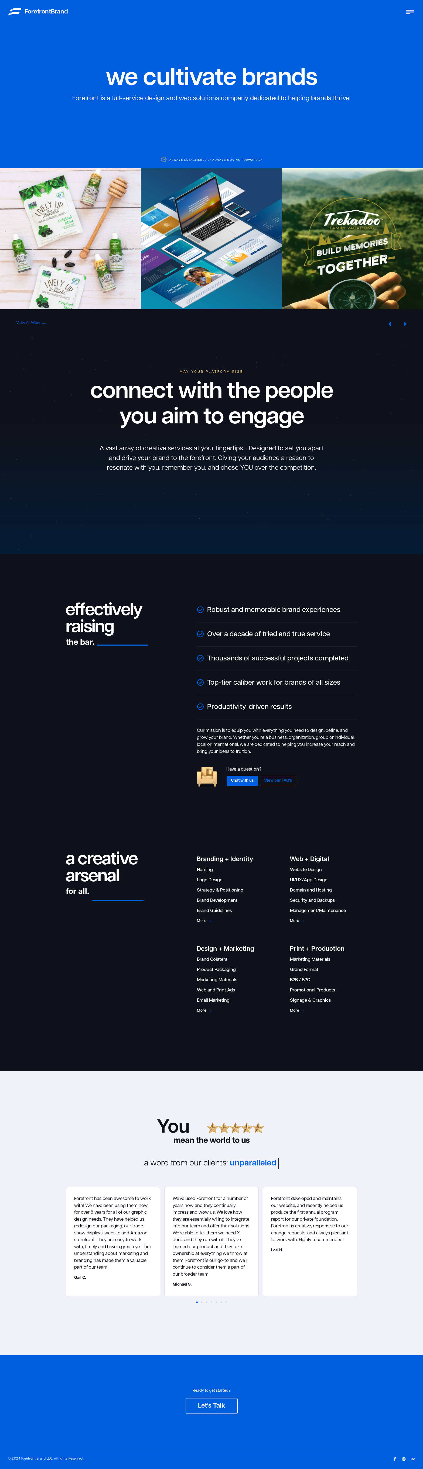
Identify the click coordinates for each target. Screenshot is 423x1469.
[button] (389, 324)
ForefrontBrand (46, 12)
